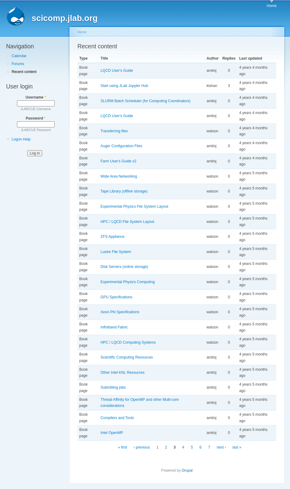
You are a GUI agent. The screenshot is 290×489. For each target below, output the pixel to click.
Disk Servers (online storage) (124, 267)
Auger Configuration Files (121, 146)
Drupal (187, 470)
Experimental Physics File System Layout (134, 206)
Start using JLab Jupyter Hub (124, 86)
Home (271, 6)
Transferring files (114, 131)
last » (237, 447)
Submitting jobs (113, 387)
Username (36, 97)
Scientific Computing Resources (127, 357)
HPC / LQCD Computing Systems (128, 342)
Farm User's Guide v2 (118, 161)
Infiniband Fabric (114, 327)
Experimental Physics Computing (128, 282)
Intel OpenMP (112, 433)
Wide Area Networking (119, 176)
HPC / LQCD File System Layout (127, 222)
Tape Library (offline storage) (124, 191)
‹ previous (142, 447)
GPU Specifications (116, 297)
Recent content (24, 72)
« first (122, 447)
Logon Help (21, 139)
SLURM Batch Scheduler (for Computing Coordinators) (145, 101)
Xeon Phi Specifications (120, 312)
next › (221, 447)
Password (36, 118)
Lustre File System (116, 252)
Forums (18, 64)
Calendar (19, 56)
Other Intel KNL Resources (123, 372)
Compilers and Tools (117, 418)
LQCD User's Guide (117, 70)
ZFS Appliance (113, 236)
